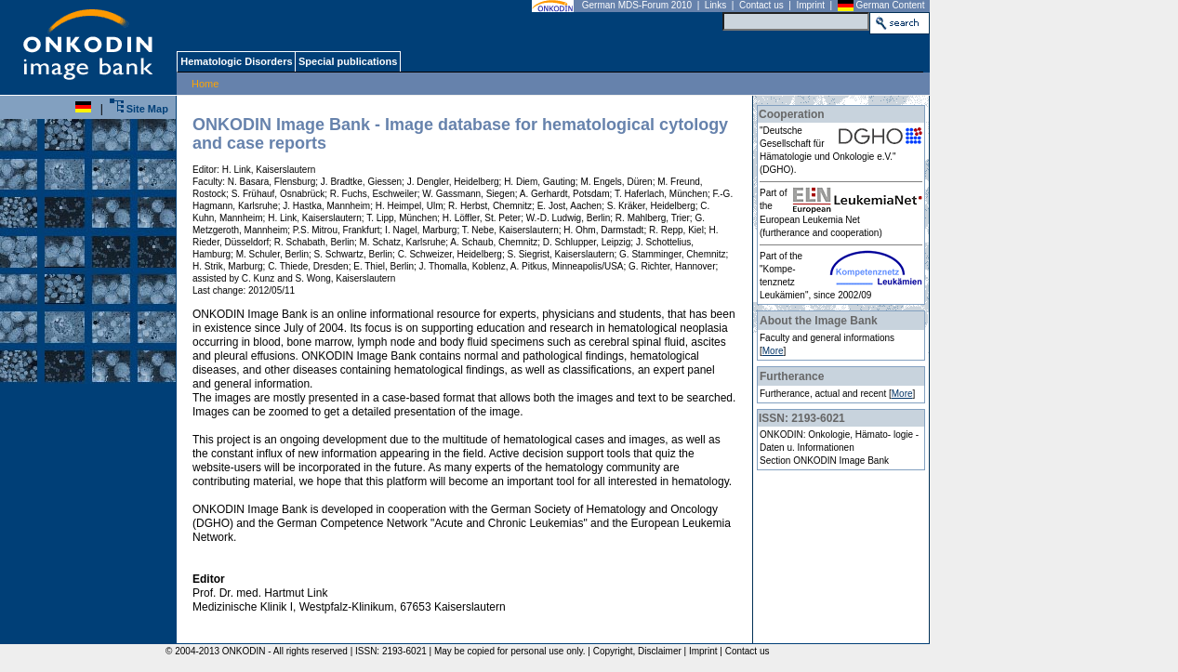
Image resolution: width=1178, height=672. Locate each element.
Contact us (761, 5)
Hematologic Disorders (235, 61)
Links (715, 5)
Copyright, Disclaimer (637, 651)
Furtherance (792, 376)
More (773, 351)
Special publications (347, 61)
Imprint (810, 5)
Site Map (139, 108)
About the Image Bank (819, 320)
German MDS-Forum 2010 (637, 5)
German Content (890, 5)
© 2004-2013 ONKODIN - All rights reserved (254, 651)
